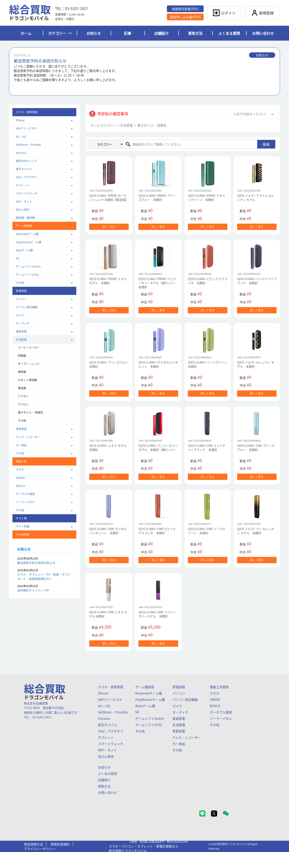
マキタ (20, 470)
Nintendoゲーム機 (27, 234)
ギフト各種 (22, 526)
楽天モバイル (24, 169)
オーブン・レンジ (28, 364)
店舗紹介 (161, 33)
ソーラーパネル (25, 502)
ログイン (224, 12)
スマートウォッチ (26, 193)
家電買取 (178, 687)
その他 (20, 283)
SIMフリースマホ (26, 128)
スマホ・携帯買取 (110, 687)
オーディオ (22, 323)
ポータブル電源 (25, 494)
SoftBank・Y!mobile (28, 145)
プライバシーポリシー (40, 848)
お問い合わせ (263, 33)
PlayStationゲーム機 (28, 242)
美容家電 (21, 331)
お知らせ (93, 33)
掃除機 (22, 372)
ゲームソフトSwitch (28, 266)
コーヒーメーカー (29, 347)
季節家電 (21, 429)
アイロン (23, 404)
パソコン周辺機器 (26, 307)
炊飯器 (22, 356)
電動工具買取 (219, 687)
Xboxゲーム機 (24, 250)
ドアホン (23, 396)
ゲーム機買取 (144, 687)
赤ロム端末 (22, 210)
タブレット (22, 185)
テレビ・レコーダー (28, 437)
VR (17, 258)
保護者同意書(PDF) (185, 9)
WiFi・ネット (24, 201)
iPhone (20, 120)
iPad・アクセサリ (26, 177)
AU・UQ (21, 136)
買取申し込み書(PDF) (185, 17)
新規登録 (262, 12)
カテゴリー (60, 33)
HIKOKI (20, 478)
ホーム (26, 33)
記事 (127, 33)
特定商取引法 (33, 844)
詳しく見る (109, 227)
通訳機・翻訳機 (25, 218)
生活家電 (21, 340)
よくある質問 (229, 33)
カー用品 (21, 445)
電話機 (22, 388)
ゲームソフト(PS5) (27, 275)
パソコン (21, 299)
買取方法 (195, 33)
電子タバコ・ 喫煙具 (30, 412)
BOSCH (20, 486)
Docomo (21, 153)
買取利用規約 (60, 844)
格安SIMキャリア (26, 161)
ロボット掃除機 (27, 380)
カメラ (20, 315)
